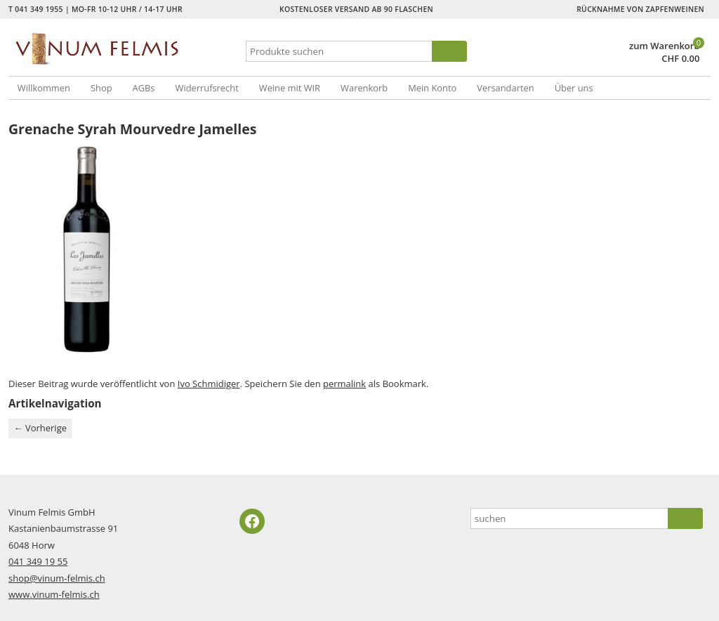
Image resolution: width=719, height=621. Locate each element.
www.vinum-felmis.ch (54, 594)
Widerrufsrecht (207, 87)
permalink (344, 383)
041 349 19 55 (37, 561)
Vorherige (40, 427)
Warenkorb (364, 87)
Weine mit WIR (289, 87)
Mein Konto (432, 87)
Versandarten (505, 87)
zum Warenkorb (664, 46)
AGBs (144, 87)
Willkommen (44, 87)
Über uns (574, 87)
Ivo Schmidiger (209, 383)
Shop (101, 87)
